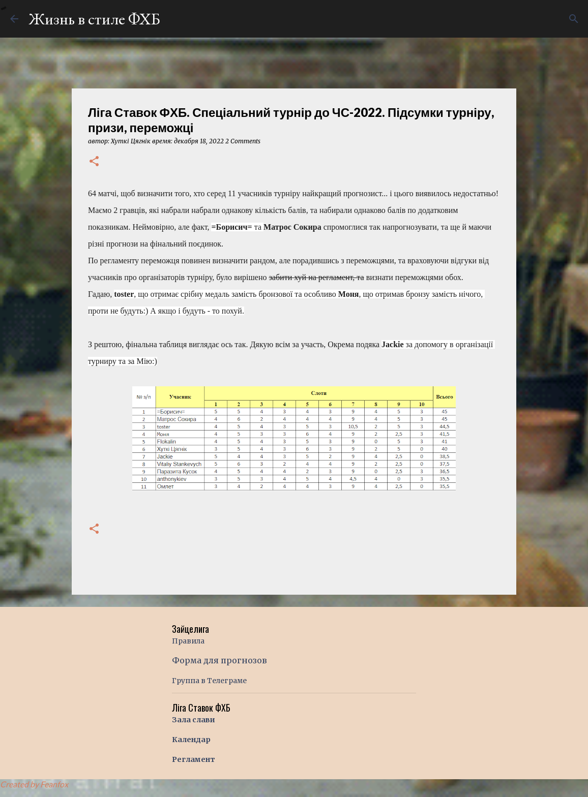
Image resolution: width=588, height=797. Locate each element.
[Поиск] (574, 19)
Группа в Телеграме (209, 680)
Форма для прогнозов (219, 660)
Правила (188, 641)
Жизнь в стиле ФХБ (94, 18)
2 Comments (242, 141)
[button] (94, 162)
